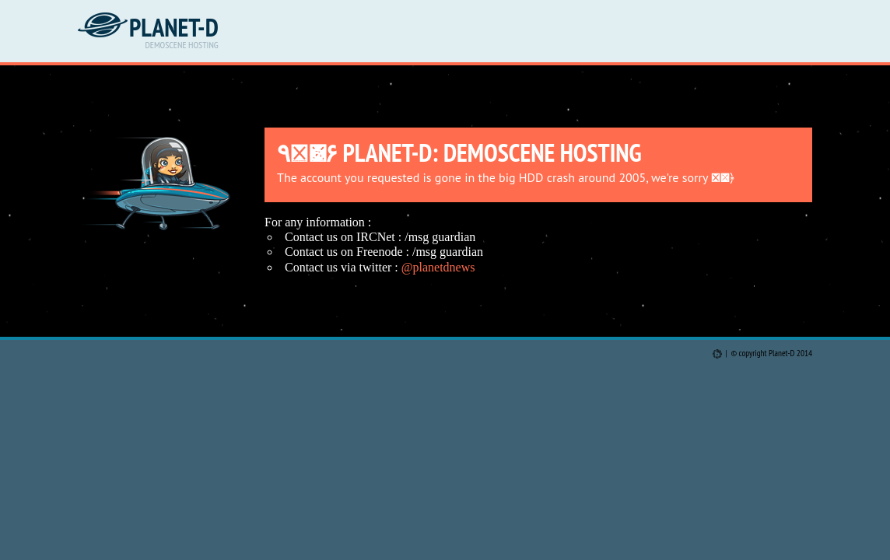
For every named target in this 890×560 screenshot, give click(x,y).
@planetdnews (438, 267)
